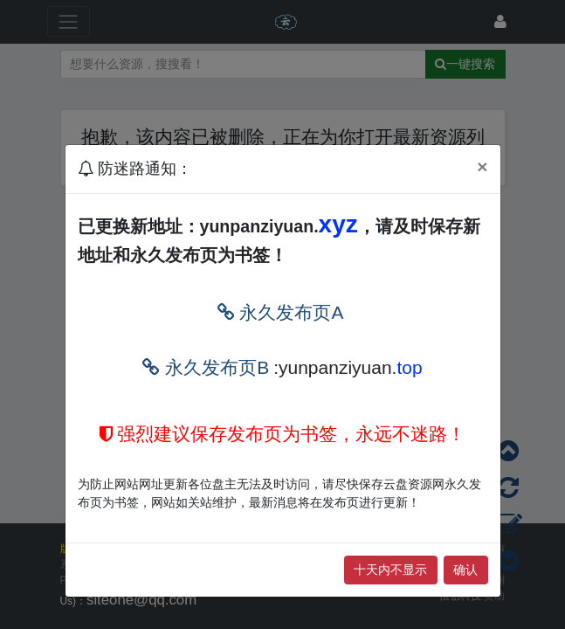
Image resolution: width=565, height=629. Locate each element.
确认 (465, 570)
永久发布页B (205, 367)
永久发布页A (280, 312)
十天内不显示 (390, 570)
